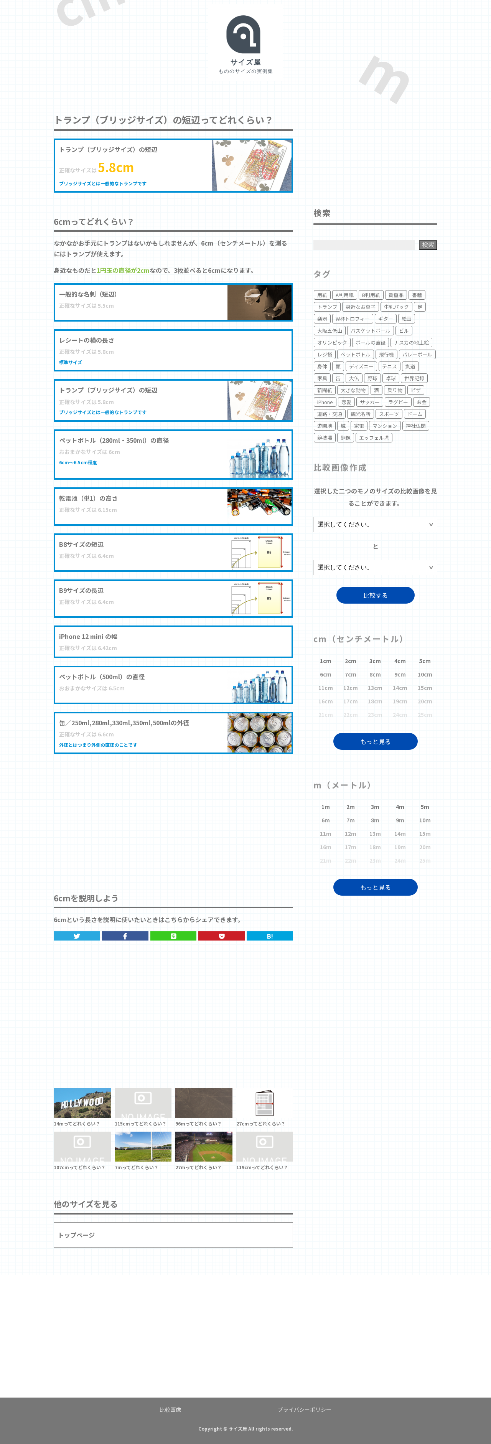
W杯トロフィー (353, 318)
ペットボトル (356, 354)
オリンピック (332, 342)
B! (270, 936)
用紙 (322, 295)
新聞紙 (324, 390)
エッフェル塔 (374, 437)
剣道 (410, 366)
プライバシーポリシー (304, 1409)
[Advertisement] (173, 815)
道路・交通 (329, 414)
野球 (372, 378)
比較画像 (170, 1409)
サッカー (370, 402)
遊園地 (324, 425)
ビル (404, 330)
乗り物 (394, 390)
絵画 (407, 318)
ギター (385, 318)
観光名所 (361, 414)
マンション (384, 425)
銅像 (346, 437)
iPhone (325, 402)
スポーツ (389, 414)
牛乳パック (396, 306)
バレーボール (417, 354)
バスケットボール (370, 330)
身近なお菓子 (361, 306)
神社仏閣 (416, 425)
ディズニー (361, 366)
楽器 (322, 318)
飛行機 (386, 354)
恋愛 (346, 402)
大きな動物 (353, 390)
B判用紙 (371, 295)
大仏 (354, 378)
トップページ (76, 1234)
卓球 (391, 378)
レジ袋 (324, 354)
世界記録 (414, 378)
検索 (428, 244)
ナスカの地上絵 (411, 342)
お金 (422, 402)
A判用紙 (345, 295)
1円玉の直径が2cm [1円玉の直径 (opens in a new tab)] (123, 270)
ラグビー (398, 402)
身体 (322, 366)
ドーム (414, 414)
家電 (359, 425)
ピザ (416, 390)
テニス (389, 366)
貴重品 (396, 295)
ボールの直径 (371, 342)
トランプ (327, 306)
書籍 (417, 295)
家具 (322, 378)
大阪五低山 (329, 330)
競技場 (324, 437)
